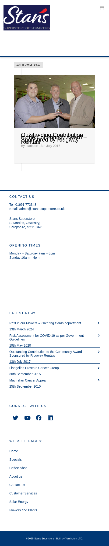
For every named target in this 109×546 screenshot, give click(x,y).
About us (15, 476)
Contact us (17, 485)
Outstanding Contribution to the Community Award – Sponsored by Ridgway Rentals (54, 138)
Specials (15, 459)
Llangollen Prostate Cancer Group (34, 368)
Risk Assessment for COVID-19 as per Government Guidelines (46, 337)
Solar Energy (18, 502)
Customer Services (23, 493)
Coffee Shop (18, 468)
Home (13, 451)
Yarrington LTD (73, 538)
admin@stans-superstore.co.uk (42, 209)
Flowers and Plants (23, 510)
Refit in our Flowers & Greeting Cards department (45, 323)
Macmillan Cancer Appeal (27, 380)
